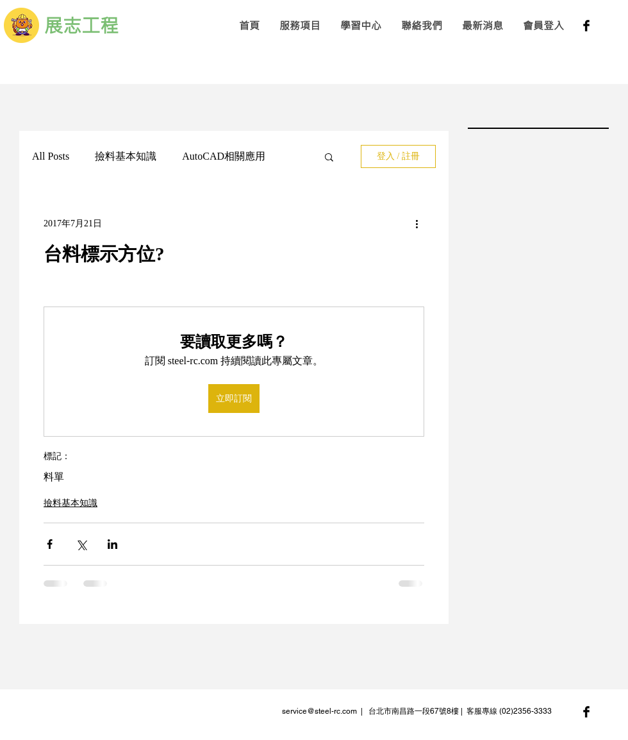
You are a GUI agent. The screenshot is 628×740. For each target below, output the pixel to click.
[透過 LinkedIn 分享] (112, 544)
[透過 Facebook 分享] (50, 544)
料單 (54, 476)
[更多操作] (416, 223)
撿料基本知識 (125, 156)
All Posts (50, 156)
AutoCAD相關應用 (223, 156)
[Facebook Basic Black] (586, 25)
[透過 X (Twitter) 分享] (81, 544)
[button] (299, 25)
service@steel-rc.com (319, 711)
